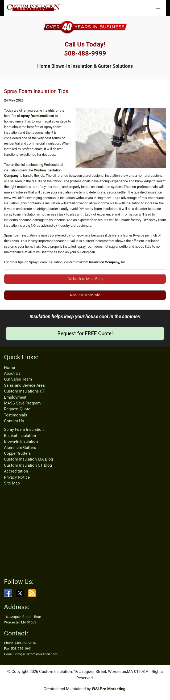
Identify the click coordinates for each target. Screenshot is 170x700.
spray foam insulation (37, 116)
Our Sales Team (18, 379)
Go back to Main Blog (85, 279)
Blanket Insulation (20, 435)
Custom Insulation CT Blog (28, 465)
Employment (15, 397)
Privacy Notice (17, 477)
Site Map (12, 483)
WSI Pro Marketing (109, 688)
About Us (12, 373)
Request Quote (17, 409)
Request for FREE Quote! (85, 333)
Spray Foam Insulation (24, 429)
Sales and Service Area (24, 385)
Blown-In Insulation (21, 441)
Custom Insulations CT (24, 391)
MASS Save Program (22, 403)
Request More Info (85, 295)
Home (9, 367)
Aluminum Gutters (20, 447)
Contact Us (14, 421)
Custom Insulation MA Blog (28, 459)
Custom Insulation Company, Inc (101, 262)
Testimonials (15, 415)
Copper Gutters (17, 453)
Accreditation (16, 471)
